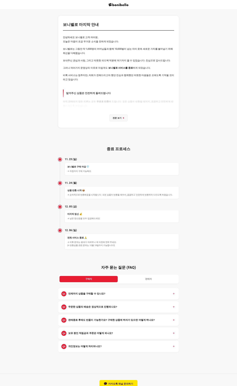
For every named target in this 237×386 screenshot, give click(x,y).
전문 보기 (118, 118)
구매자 (88, 279)
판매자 (148, 279)
